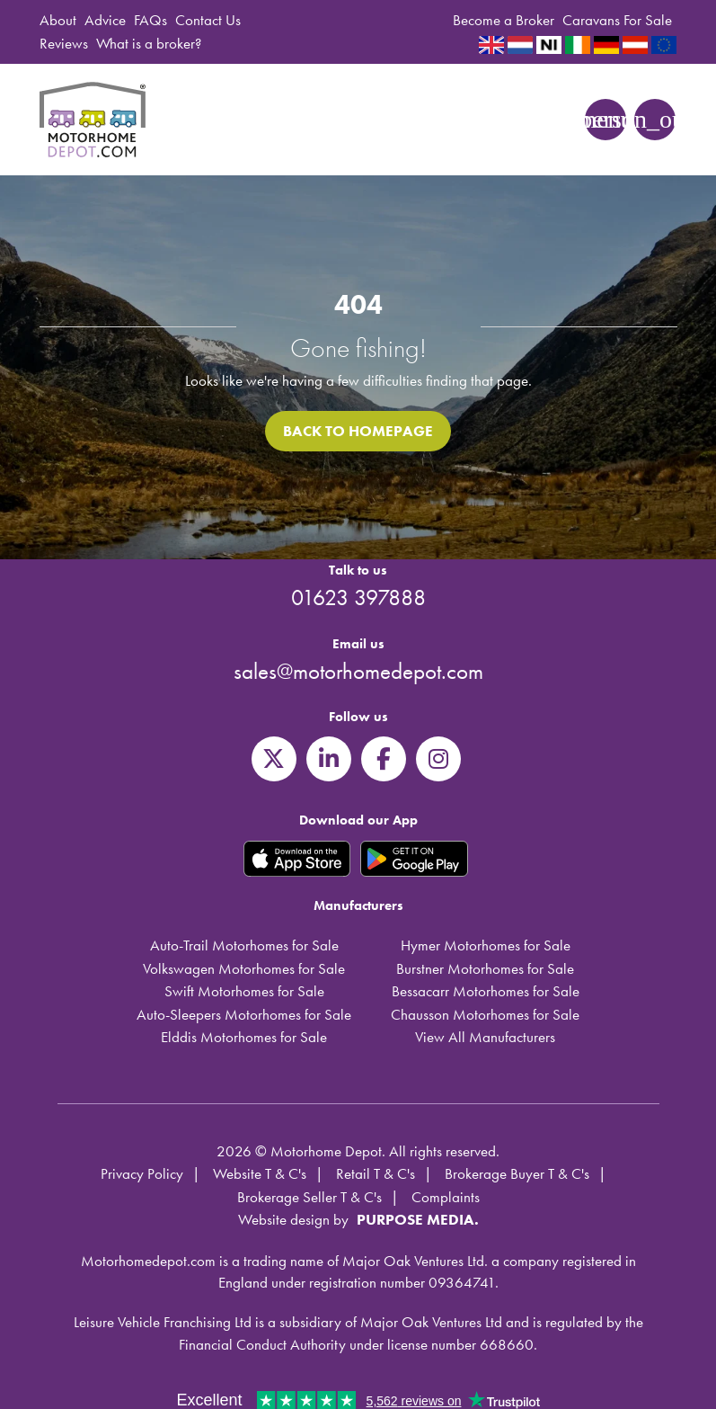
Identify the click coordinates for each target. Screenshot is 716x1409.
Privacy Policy (142, 1173)
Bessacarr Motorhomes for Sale (485, 991)
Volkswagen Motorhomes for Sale (244, 968)
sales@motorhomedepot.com (358, 671)
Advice (105, 20)
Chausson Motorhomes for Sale (485, 1014)
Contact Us (208, 20)
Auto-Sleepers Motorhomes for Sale (244, 1014)
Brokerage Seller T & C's (309, 1197)
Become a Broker (503, 20)
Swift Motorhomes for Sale (244, 991)
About (58, 20)
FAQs (150, 20)
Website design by (293, 1219)
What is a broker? (148, 43)
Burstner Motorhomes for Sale (485, 968)
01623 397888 (358, 597)
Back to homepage (358, 431)
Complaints (445, 1197)
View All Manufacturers (485, 1037)
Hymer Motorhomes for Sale (485, 945)
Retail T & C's (375, 1173)
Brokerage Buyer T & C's (517, 1173)
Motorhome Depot (95, 119)
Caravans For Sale (617, 20)
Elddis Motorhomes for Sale (244, 1037)
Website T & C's (259, 1173)
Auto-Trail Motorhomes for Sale (244, 945)
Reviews (64, 43)
